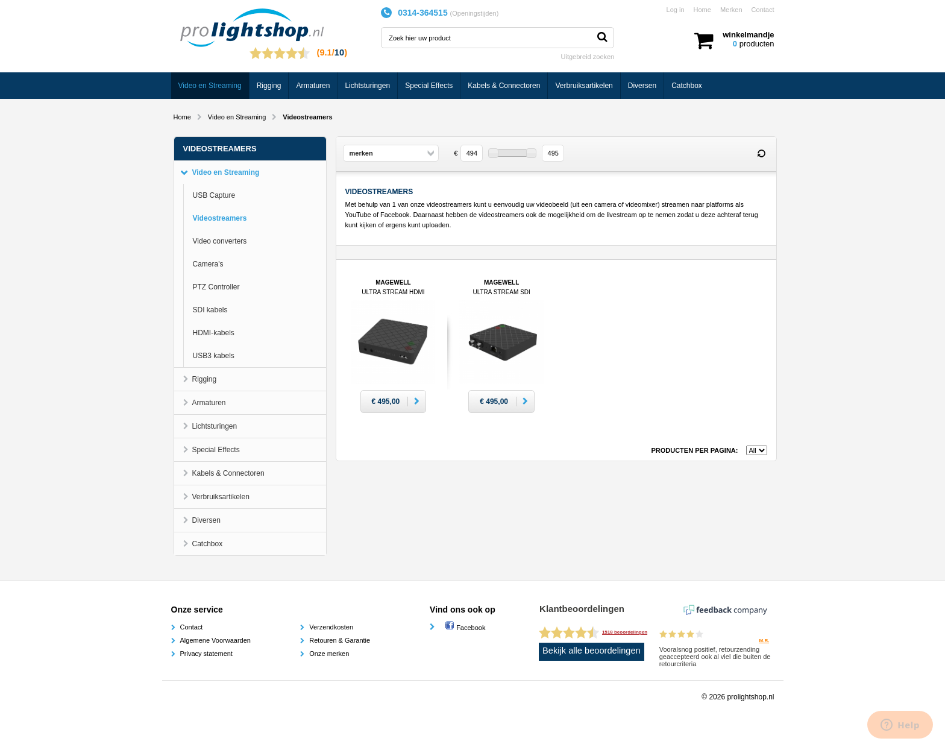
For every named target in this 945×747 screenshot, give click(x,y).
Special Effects (429, 85)
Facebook (465, 627)
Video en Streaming (210, 85)
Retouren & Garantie (339, 640)
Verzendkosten (331, 627)
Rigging (269, 85)
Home (702, 9)
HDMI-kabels (213, 333)
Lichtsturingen (367, 85)
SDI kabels (210, 310)
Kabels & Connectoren (504, 85)
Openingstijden (474, 13)
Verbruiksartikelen (583, 85)
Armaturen (313, 85)
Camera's (208, 264)
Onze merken (329, 653)
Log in (676, 9)
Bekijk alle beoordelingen (591, 650)
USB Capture (214, 195)
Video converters (220, 241)
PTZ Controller (216, 287)
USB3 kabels (213, 355)
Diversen (642, 85)
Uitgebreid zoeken (588, 56)
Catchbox (686, 85)
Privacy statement (206, 653)
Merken (731, 9)
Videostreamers (220, 218)
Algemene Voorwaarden (215, 640)
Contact (763, 9)
